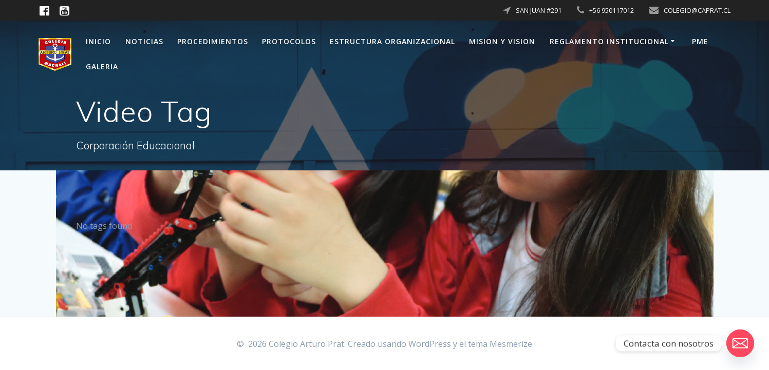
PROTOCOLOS (289, 41)
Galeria (102, 66)
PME (700, 41)
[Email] (740, 343)
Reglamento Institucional (609, 41)
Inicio (98, 41)
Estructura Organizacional (392, 41)
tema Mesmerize (500, 343)
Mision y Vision (502, 41)
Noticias (144, 41)
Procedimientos (212, 41)
